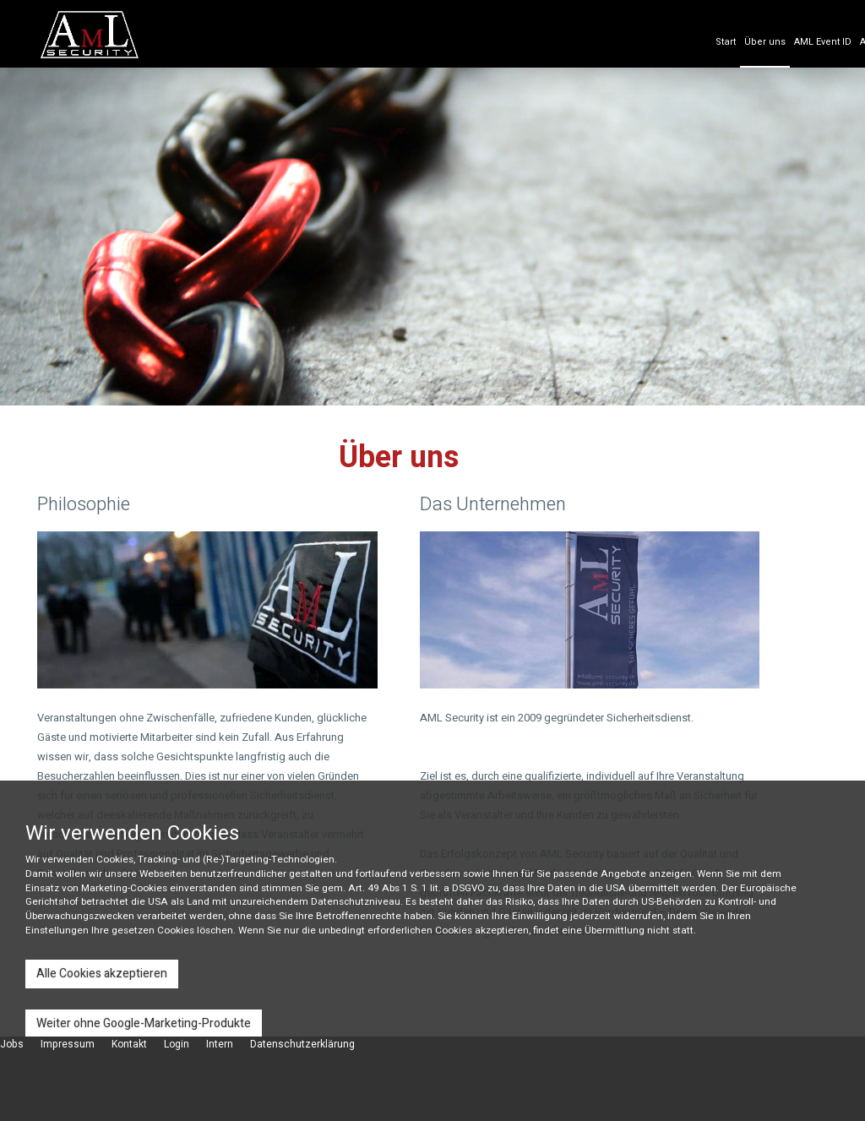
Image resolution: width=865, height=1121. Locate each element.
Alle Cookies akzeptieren (101, 973)
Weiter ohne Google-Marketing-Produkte (143, 1023)
